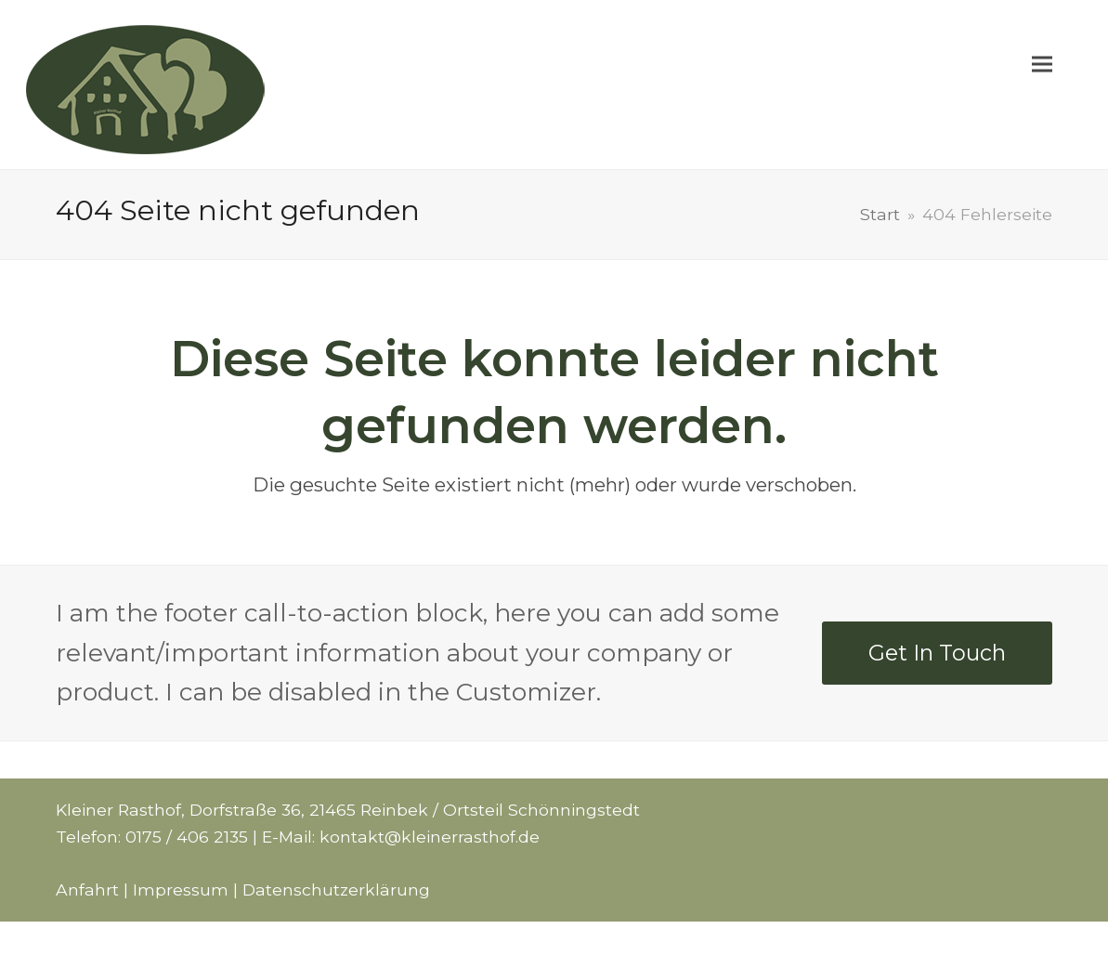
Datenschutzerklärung (336, 889)
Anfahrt (87, 889)
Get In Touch (937, 652)
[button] (1042, 85)
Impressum (180, 889)
